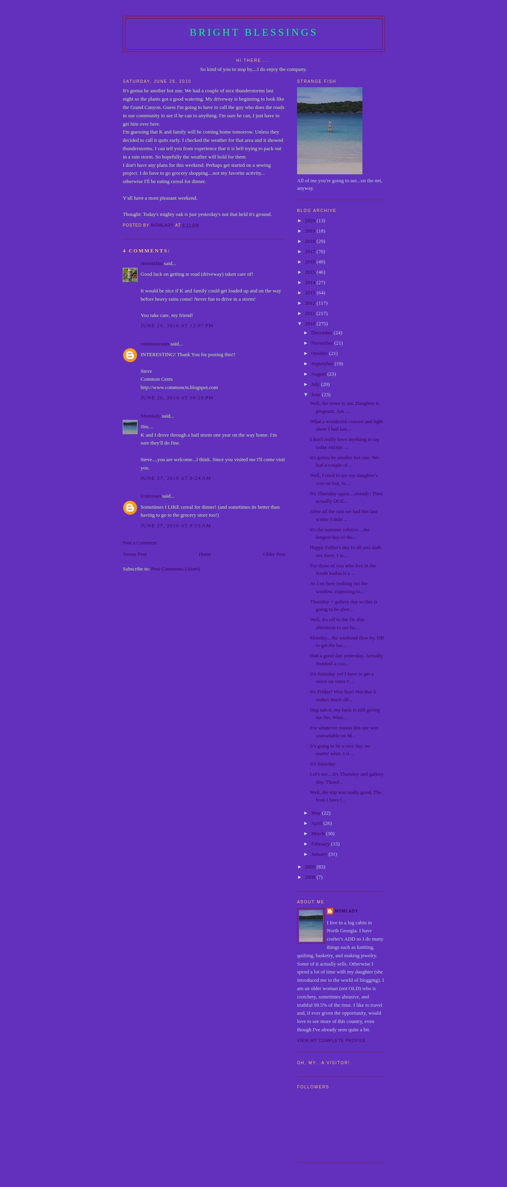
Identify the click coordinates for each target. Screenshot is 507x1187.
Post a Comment (140, 543)
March (318, 833)
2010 (310, 323)
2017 (310, 251)
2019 (310, 231)
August (319, 374)
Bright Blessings (254, 32)
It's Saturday (322, 764)
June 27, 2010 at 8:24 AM (176, 478)
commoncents (155, 344)
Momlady (151, 416)
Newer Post (135, 554)
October (320, 353)
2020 (310, 220)
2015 (310, 272)
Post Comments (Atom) (175, 569)
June (316, 394)
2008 (310, 877)
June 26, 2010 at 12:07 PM (177, 325)
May (316, 813)
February (321, 844)
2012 (310, 303)
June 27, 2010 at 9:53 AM (176, 526)
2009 (310, 867)
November (322, 343)
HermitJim (152, 263)
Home (205, 554)
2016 (310, 262)
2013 (310, 293)
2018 (310, 241)
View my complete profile (331, 1040)
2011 (310, 313)
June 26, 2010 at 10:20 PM (177, 398)
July (316, 384)
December (322, 333)
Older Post (274, 554)
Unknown (151, 496)
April (317, 823)
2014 (310, 282)
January (320, 854)
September (323, 363)
